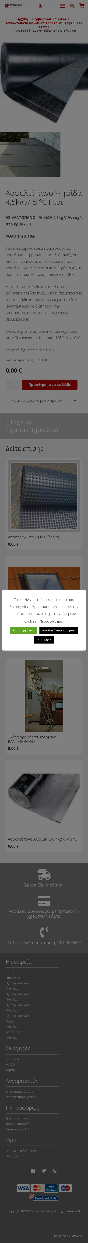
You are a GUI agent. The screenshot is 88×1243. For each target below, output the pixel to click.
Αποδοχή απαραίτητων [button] (58, 630)
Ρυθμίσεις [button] (44, 640)
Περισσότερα (51, 621)
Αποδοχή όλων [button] (23, 630)
